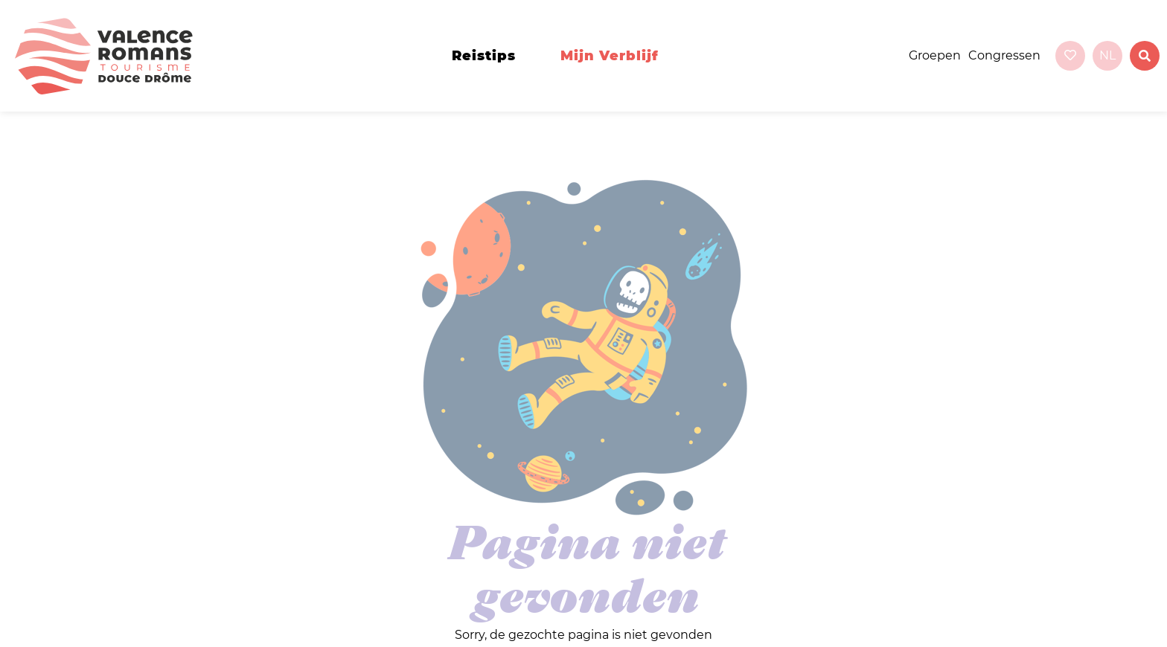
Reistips (484, 56)
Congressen (1004, 55)
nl (1107, 55)
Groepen (935, 55)
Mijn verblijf (609, 56)
